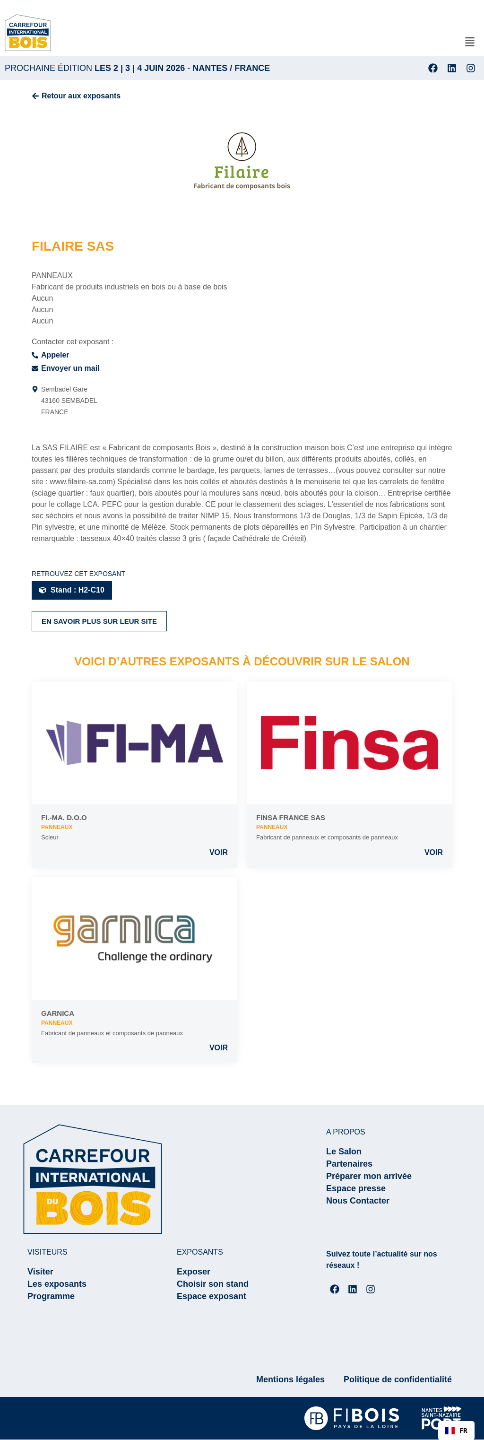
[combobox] (456, 1430)
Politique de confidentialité (398, 1380)
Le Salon (344, 1151)
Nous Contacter (357, 1200)
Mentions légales (290, 1380)
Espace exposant (211, 1296)
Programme (51, 1296)
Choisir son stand (213, 1284)
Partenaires (349, 1164)
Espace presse (356, 1188)
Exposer (193, 1271)
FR (456, 1430)
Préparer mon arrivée (369, 1176)
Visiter (40, 1271)
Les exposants (56, 1284)
